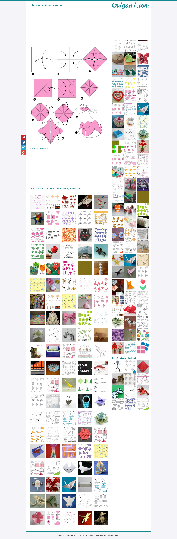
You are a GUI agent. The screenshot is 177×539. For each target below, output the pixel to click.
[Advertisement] (69, 26)
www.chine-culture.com (40, 148)
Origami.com (130, 5)
